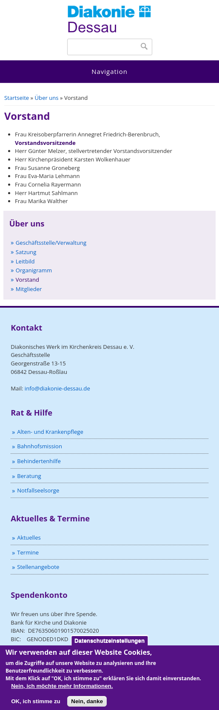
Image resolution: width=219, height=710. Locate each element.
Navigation (109, 71)
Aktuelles (29, 537)
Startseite (16, 98)
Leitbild (25, 261)
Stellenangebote (38, 567)
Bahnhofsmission (39, 446)
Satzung (26, 252)
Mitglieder (29, 289)
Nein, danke (87, 705)
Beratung (29, 476)
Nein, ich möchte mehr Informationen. (62, 689)
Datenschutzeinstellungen (109, 644)
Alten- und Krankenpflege (50, 432)
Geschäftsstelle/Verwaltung (51, 242)
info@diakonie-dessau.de (57, 388)
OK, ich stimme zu (35, 705)
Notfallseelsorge (38, 490)
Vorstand (27, 279)
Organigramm (34, 270)
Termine (28, 552)
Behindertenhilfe (39, 461)
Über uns (47, 98)
